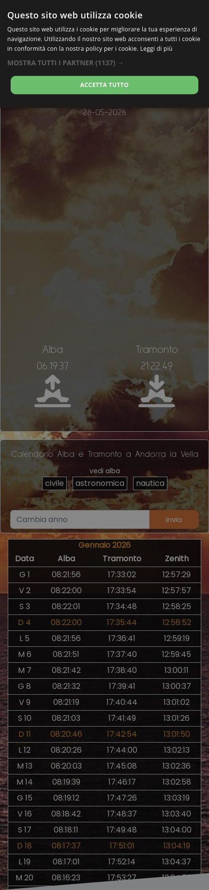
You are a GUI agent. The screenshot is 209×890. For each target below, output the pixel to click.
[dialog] (104, 54)
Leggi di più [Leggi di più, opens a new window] (156, 48)
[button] (104, 63)
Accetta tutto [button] (104, 85)
